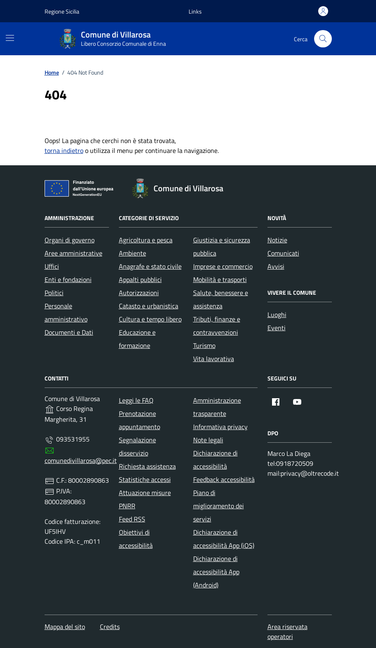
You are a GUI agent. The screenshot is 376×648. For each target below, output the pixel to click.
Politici (54, 293)
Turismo (204, 345)
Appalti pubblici (140, 279)
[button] (195, 11)
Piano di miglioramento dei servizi (218, 506)
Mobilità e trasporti (220, 279)
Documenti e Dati (69, 332)
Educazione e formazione (137, 338)
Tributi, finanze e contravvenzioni (216, 325)
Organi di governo (70, 240)
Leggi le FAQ (136, 400)
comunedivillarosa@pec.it (81, 460)
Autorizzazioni (139, 293)
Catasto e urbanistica (148, 306)
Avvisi (275, 266)
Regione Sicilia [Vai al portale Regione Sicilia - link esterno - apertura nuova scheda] (62, 11)
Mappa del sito (65, 627)
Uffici (52, 266)
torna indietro (64, 150)
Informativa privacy (220, 427)
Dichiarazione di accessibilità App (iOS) (223, 538)
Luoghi (276, 314)
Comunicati (283, 253)
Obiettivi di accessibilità (136, 538)
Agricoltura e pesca (146, 240)
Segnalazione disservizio (137, 446)
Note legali (208, 440)
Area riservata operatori (287, 631)
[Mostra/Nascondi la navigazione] (10, 38)
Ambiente (132, 253)
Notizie (277, 240)
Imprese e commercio (223, 266)
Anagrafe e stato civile (150, 266)
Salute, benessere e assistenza (220, 299)
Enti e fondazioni (68, 279)
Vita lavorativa (213, 359)
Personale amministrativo (66, 312)
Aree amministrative (73, 253)
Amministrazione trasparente (217, 406)
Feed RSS (132, 519)
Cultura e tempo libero (150, 319)
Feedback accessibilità (224, 479)
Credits (110, 627)
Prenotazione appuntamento (139, 420)
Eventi (276, 328)
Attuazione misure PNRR (145, 499)
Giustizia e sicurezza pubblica (221, 246)
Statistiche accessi (145, 479)
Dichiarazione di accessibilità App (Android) (216, 572)
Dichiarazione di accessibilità (215, 459)
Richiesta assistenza (147, 466)
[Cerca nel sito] (323, 39)
